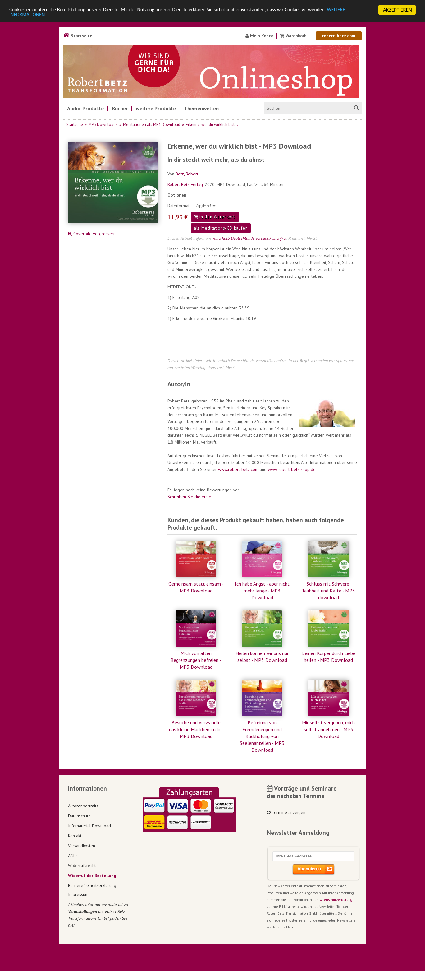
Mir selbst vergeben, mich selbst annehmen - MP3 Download (328, 729)
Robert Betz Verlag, (186, 184)
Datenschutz (79, 816)
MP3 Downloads (103, 124)
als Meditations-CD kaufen (221, 228)
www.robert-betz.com (238, 469)
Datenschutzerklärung (335, 900)
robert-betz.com (338, 36)
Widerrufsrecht (82, 865)
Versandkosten (81, 845)
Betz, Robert (187, 174)
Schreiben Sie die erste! (189, 496)
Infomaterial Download (89, 826)
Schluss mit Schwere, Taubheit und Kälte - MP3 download (328, 591)
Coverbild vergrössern (92, 233)
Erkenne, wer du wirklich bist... (212, 124)
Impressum (78, 894)
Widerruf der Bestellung (92, 875)
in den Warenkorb (215, 217)
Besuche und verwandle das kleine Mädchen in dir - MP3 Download (196, 729)
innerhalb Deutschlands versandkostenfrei (249, 238)
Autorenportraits (83, 806)
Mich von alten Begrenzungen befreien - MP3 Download (196, 660)
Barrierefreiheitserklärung (92, 885)
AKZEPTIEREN (397, 10)
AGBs (73, 855)
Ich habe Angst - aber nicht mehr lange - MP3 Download (262, 591)
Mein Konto (259, 36)
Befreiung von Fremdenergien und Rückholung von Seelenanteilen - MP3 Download (262, 736)
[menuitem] (85, 108)
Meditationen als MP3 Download (151, 124)
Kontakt (74, 836)
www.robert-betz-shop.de (292, 469)
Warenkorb (294, 36)
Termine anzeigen (286, 812)
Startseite (77, 36)
